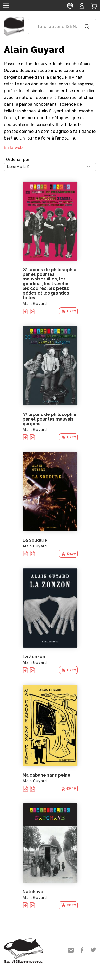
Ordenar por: (18, 159)
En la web (13, 147)
